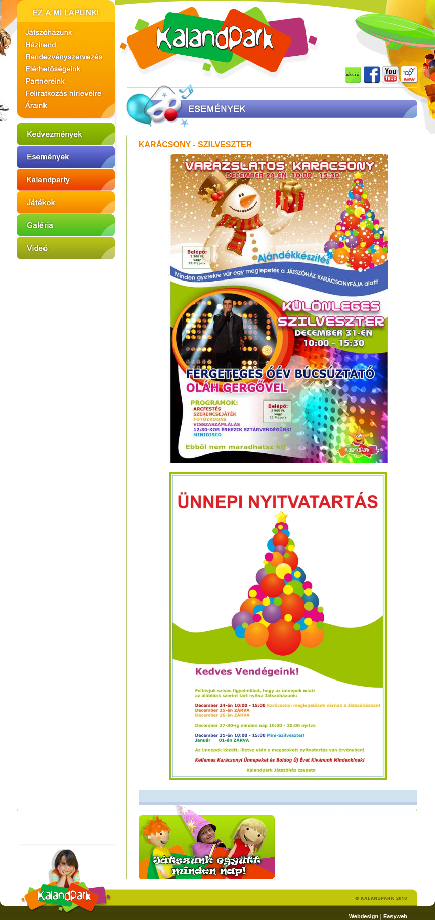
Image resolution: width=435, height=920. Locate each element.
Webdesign (363, 916)
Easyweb (395, 916)
